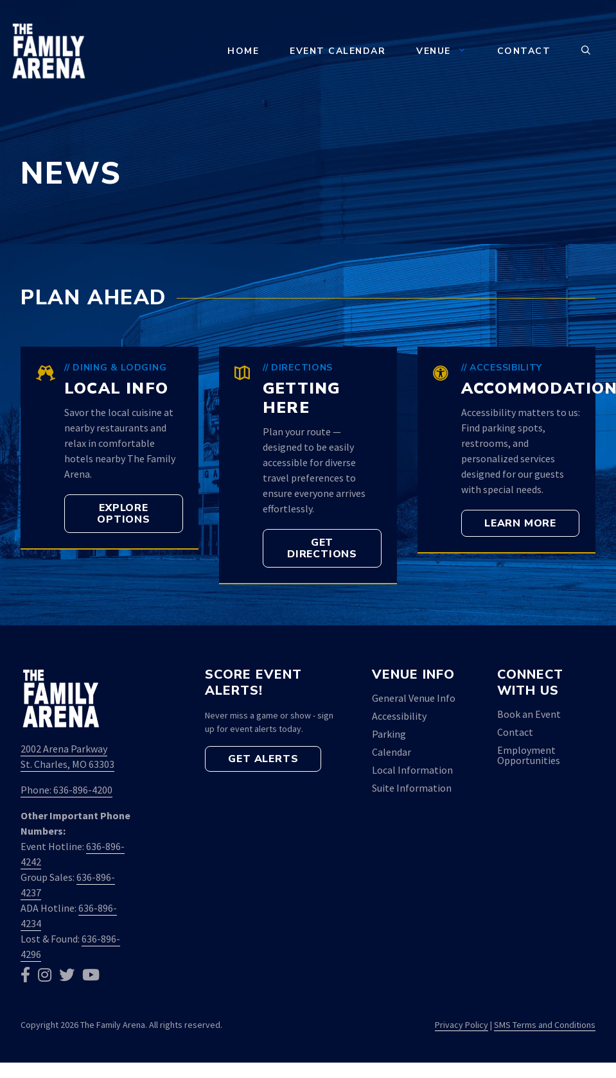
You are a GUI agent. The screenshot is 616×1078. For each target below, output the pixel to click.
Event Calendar (337, 51)
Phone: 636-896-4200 (66, 789)
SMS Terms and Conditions (544, 1024)
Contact (524, 51)
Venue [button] (449, 51)
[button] (586, 51)
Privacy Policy (461, 1024)
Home (243, 51)
